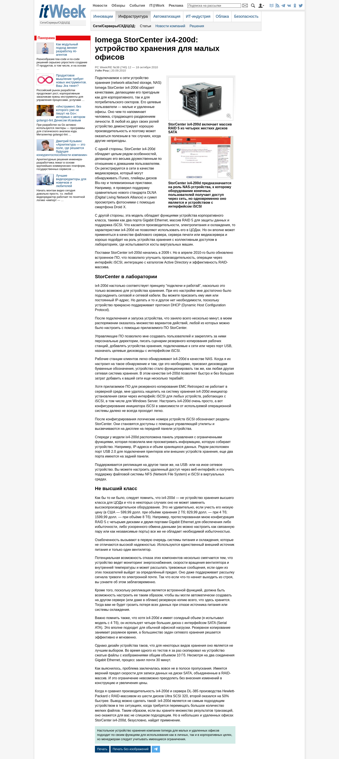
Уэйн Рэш (102, 70)
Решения (197, 26)
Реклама (176, 5)
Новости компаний (170, 26)
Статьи (145, 26)
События (137, 5)
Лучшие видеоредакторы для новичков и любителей (71, 181)
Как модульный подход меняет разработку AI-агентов (67, 49)
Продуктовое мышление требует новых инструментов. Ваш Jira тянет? (71, 80)
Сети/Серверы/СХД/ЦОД (55, 22)
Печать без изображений (131, 749)
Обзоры (118, 5)
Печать (102, 749)
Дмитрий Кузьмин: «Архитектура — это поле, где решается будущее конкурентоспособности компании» (62, 148)
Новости (100, 5)
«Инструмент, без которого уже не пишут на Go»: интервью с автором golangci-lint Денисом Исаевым (61, 113)
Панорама (46, 38)
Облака (222, 16)
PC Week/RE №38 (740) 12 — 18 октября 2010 (126, 67)
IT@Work (157, 5)
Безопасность (246, 16)
